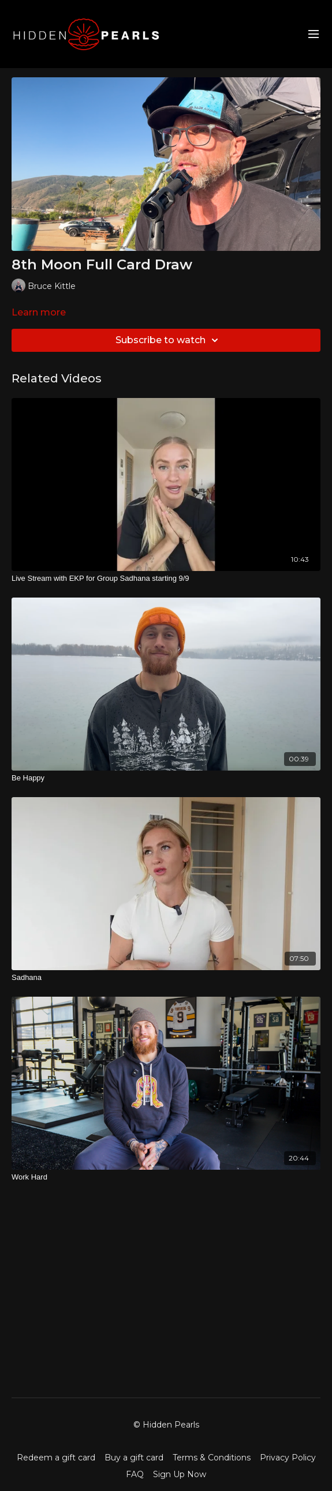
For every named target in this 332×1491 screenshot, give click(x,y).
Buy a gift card (134, 1457)
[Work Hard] (166, 1177)
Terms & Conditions (212, 1457)
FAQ (135, 1474)
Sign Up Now (179, 1474)
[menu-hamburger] (313, 34)
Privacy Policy (288, 1457)
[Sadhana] (166, 977)
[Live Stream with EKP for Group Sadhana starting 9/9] (166, 578)
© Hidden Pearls (166, 1425)
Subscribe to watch (168, 340)
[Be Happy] (166, 778)
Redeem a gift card (56, 1457)
